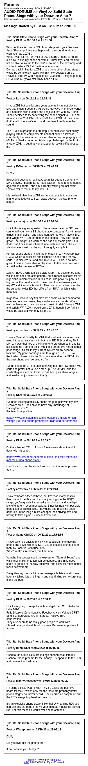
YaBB (26, 762)
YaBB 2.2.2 (55, 760)
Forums (30, 760)
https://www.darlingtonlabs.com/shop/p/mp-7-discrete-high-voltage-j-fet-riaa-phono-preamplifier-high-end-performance (42, 419)
